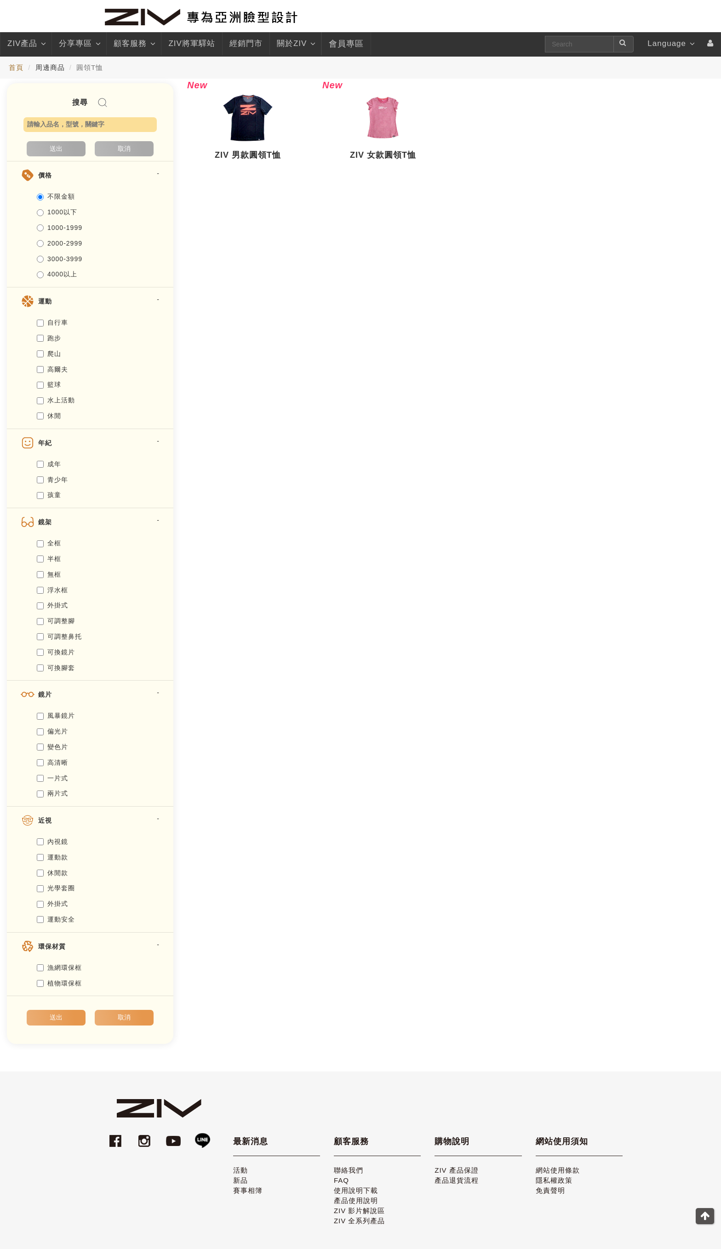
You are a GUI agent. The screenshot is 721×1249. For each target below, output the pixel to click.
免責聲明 (550, 1190)
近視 (45, 820)
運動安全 (56, 919)
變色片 (52, 747)
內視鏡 (52, 841)
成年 (49, 464)
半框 (49, 558)
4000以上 (57, 274)
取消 (124, 148)
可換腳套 (56, 667)
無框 (49, 574)
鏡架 (45, 522)
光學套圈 (56, 888)
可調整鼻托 (59, 636)
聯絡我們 (348, 1170)
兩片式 (52, 793)
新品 (240, 1180)
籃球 (49, 384)
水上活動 (56, 400)
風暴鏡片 (56, 715)
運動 (45, 301)
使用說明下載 (356, 1190)
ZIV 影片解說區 (359, 1211)
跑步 (49, 338)
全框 (49, 543)
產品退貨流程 (457, 1180)
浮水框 (52, 590)
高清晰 (52, 762)
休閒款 (52, 873)
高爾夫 (52, 369)
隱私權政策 (554, 1180)
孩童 (49, 494)
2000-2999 (59, 243)
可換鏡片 (56, 652)
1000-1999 (59, 227)
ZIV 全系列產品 (359, 1221)
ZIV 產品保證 (457, 1170)
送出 (56, 148)
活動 (240, 1170)
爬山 (49, 353)
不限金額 (56, 196)
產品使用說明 (356, 1200)
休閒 (49, 415)
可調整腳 (56, 620)
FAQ (341, 1180)
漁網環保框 (59, 967)
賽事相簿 (248, 1190)
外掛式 (52, 605)
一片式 (52, 778)
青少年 (52, 479)
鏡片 (45, 694)
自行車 (52, 322)
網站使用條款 (558, 1170)
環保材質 (52, 946)
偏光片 (52, 731)
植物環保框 (59, 983)
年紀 (45, 443)
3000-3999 (59, 259)
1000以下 (57, 212)
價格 (45, 175)
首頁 (16, 67)
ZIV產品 (26, 43)
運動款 (52, 857)
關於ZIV (295, 43)
